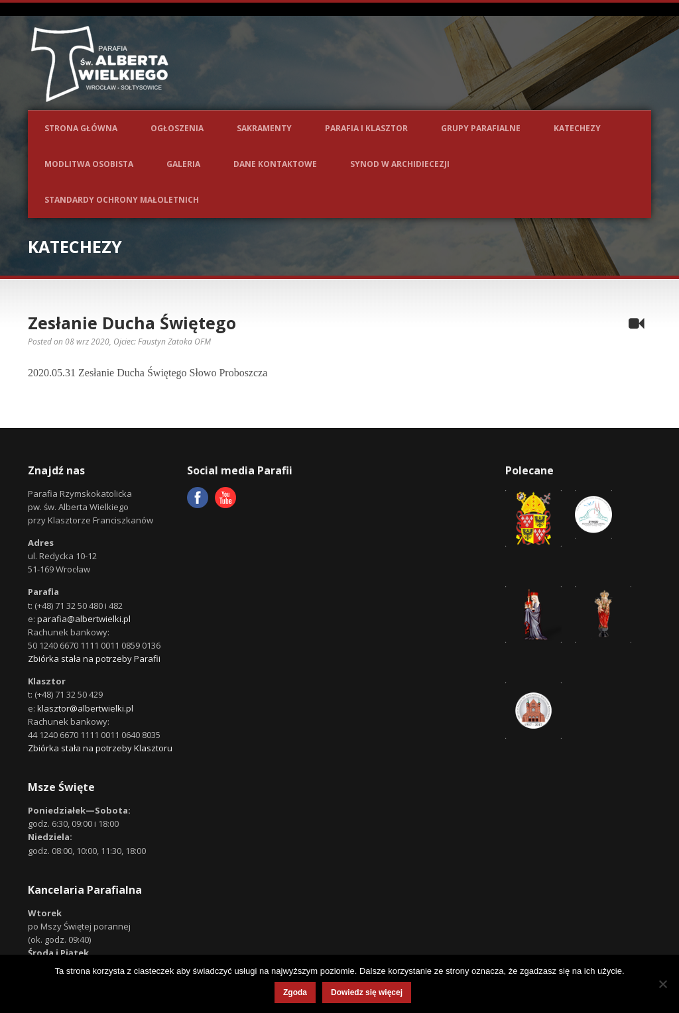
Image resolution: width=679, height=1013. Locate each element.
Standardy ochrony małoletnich (121, 199)
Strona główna (80, 128)
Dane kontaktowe (275, 164)
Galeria (183, 164)
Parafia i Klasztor (366, 128)
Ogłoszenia (177, 128)
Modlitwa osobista (88, 164)
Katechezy (577, 128)
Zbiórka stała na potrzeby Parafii (94, 659)
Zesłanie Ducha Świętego (132, 322)
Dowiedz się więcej (366, 992)
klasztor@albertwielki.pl (85, 708)
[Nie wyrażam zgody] (662, 983)
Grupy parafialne (481, 128)
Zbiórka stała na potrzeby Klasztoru (100, 748)
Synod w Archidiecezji (400, 164)
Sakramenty (264, 128)
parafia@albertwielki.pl (84, 619)
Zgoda (295, 992)
